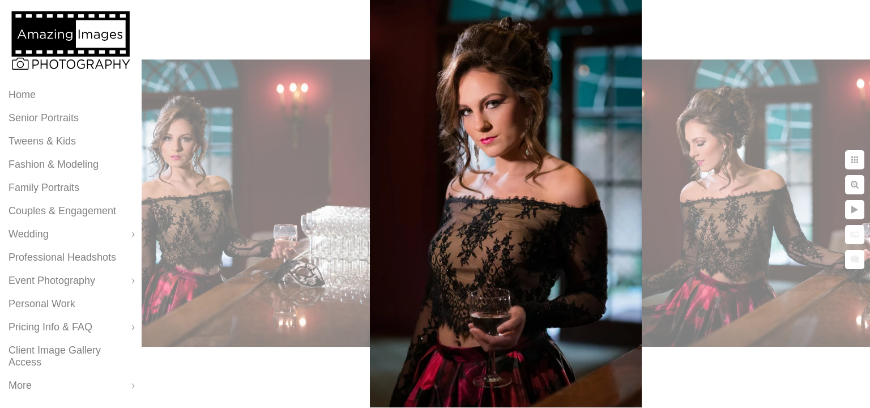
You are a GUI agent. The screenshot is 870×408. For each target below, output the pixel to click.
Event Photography (51, 280)
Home (22, 94)
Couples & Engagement (62, 210)
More (20, 385)
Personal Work (41, 303)
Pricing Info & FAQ (50, 327)
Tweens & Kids (42, 141)
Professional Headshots (62, 257)
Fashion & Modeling (53, 164)
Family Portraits (43, 187)
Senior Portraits (43, 118)
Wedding (28, 234)
